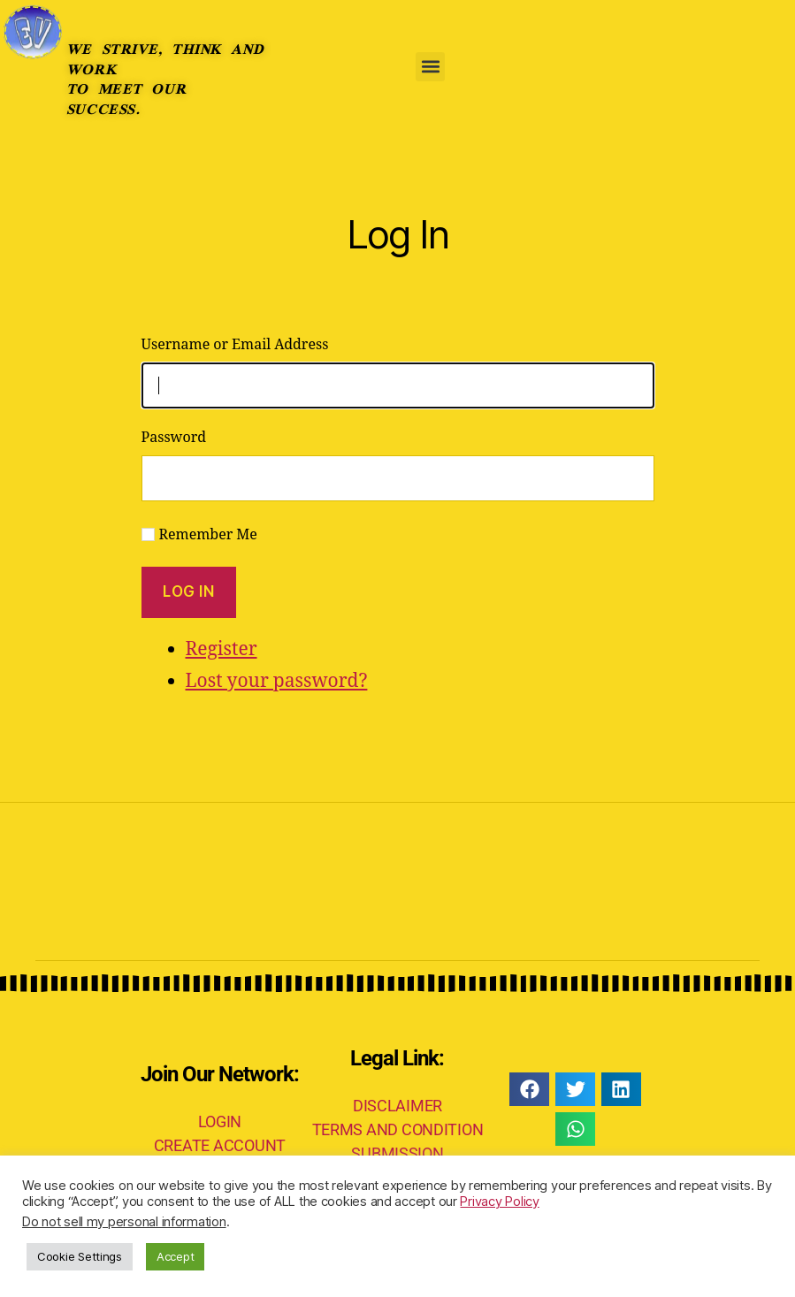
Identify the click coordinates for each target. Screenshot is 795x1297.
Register (221, 649)
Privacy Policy (499, 1201)
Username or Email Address (235, 345)
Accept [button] (175, 1256)
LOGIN (220, 1121)
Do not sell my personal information (124, 1222)
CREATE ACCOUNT (220, 1145)
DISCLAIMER (397, 1105)
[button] (430, 66)
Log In (188, 591)
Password (174, 437)
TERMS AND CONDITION (398, 1129)
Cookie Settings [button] (79, 1256)
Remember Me (208, 535)
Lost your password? (277, 681)
